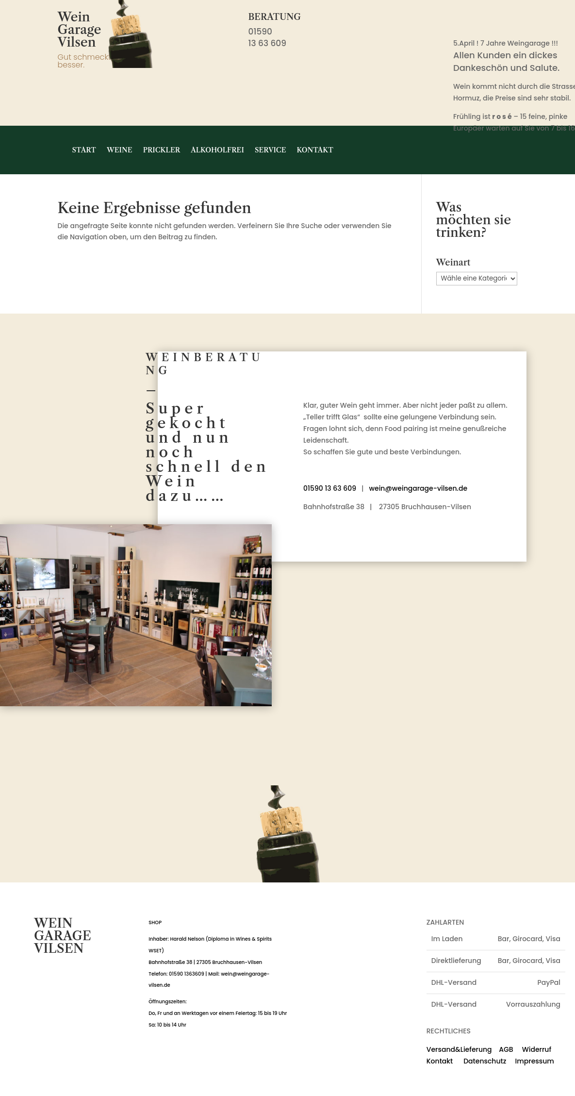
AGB (506, 1049)
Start (84, 150)
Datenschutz (480, 1061)
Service (270, 150)
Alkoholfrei (217, 150)
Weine (119, 150)
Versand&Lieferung (459, 1049)
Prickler (162, 150)
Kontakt (315, 150)
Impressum (534, 1061)
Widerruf (536, 1049)
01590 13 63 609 (329, 488)
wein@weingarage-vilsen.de (418, 488)
